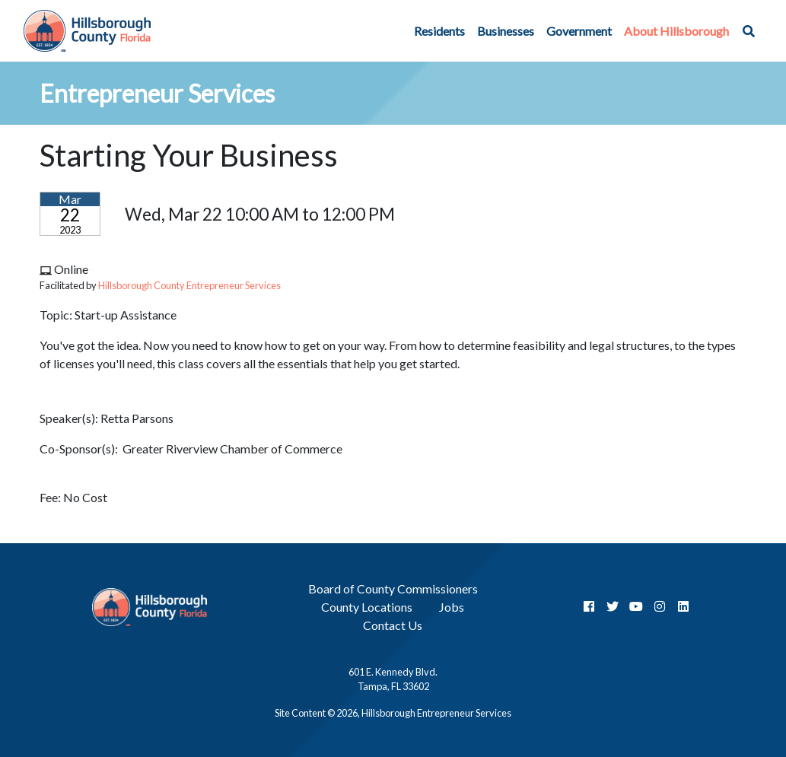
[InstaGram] (659, 606)
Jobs (451, 607)
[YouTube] (636, 606)
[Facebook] (589, 606)
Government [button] (579, 31)
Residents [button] (439, 31)
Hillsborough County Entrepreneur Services (189, 285)
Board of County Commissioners (393, 588)
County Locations (366, 607)
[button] (748, 31)
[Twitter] (612, 606)
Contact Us (392, 625)
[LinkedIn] (683, 606)
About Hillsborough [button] (676, 31)
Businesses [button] (505, 31)
